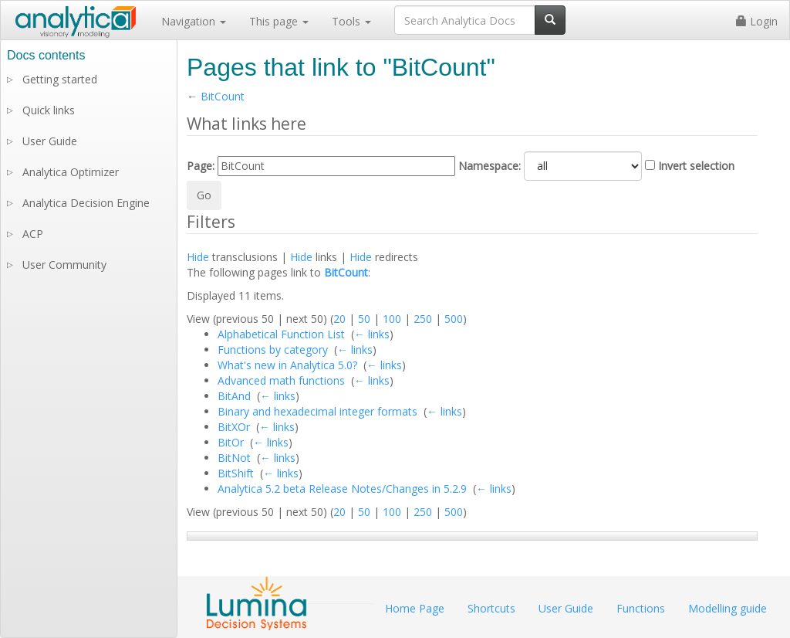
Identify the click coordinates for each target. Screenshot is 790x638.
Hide (198, 256)
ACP (32, 233)
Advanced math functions (281, 380)
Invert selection (696, 165)
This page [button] (279, 21)
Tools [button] (351, 21)
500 (453, 318)
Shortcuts (491, 608)
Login (757, 21)
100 (392, 318)
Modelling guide (727, 608)
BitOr (231, 442)
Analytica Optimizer (70, 172)
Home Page (414, 608)
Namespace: (489, 165)
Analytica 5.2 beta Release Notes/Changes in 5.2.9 (342, 488)
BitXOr (234, 426)
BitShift (236, 473)
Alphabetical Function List (281, 334)
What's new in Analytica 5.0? (287, 365)
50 (364, 318)
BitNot (234, 457)
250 (423, 318)
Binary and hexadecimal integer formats (317, 411)
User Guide (49, 141)
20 (339, 318)
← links (372, 334)
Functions (640, 608)
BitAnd (234, 396)
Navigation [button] (193, 21)
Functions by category (273, 349)
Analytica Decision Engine (86, 202)
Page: (200, 165)
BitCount (223, 96)
